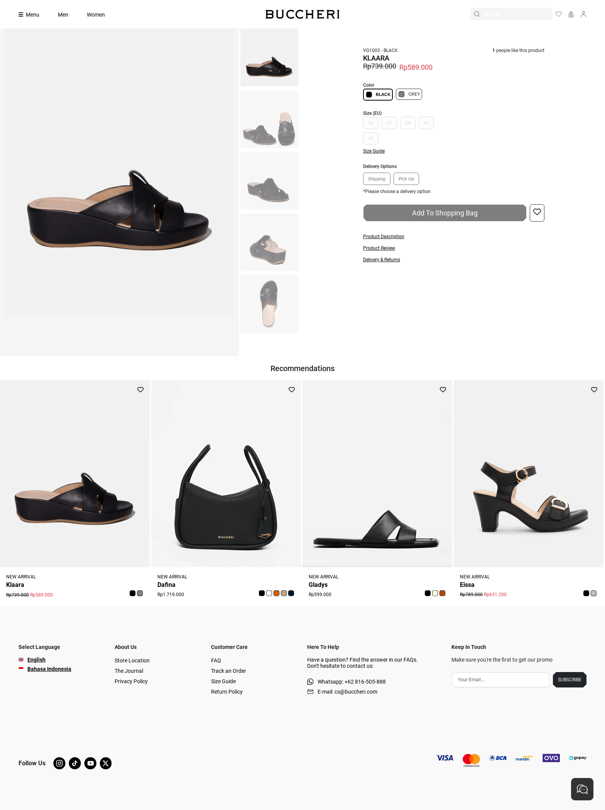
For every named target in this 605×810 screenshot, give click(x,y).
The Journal (129, 671)
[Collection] (34, 15)
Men (63, 15)
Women (96, 15)
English (36, 660)
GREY (409, 94)
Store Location (132, 660)
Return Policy (227, 692)
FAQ (216, 660)
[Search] (517, 14)
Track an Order (228, 671)
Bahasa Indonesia (49, 669)
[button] (453, 236)
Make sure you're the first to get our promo (502, 660)
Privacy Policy (131, 681)
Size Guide (223, 681)
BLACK (377, 94)
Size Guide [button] (374, 151)
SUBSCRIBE (569, 679)
